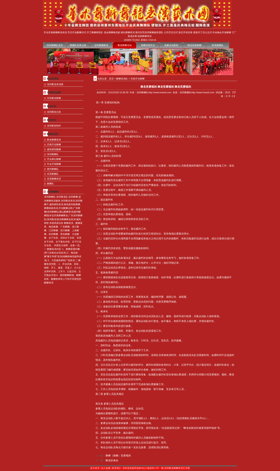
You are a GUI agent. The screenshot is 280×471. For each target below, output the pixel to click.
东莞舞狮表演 (54, 178)
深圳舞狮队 (53, 154)
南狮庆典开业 (148, 45)
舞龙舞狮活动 (125, 45)
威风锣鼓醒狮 (54, 149)
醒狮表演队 (122, 78)
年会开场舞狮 (54, 164)
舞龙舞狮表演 (54, 139)
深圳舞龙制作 (54, 125)
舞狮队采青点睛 (78, 45)
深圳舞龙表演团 (55, 84)
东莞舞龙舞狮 (54, 98)
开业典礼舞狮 (54, 159)
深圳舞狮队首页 (55, 45)
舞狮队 (50, 183)
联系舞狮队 (218, 45)
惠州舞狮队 (53, 169)
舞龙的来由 (112, 460)
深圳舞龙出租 (54, 112)
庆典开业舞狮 (54, 144)
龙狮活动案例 (171, 45)
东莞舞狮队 (53, 174)
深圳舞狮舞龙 (101, 45)
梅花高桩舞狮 (194, 45)
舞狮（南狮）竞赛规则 (118, 455)
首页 (111, 78)
